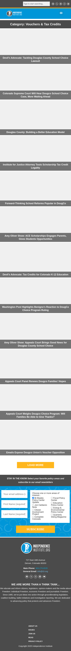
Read (30, 637)
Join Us (31, 634)
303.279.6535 (42, 568)
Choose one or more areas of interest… (45, 494)
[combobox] (36, 4)
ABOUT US (32, 626)
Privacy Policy (35, 641)
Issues (31, 630)
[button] (61, 13)
